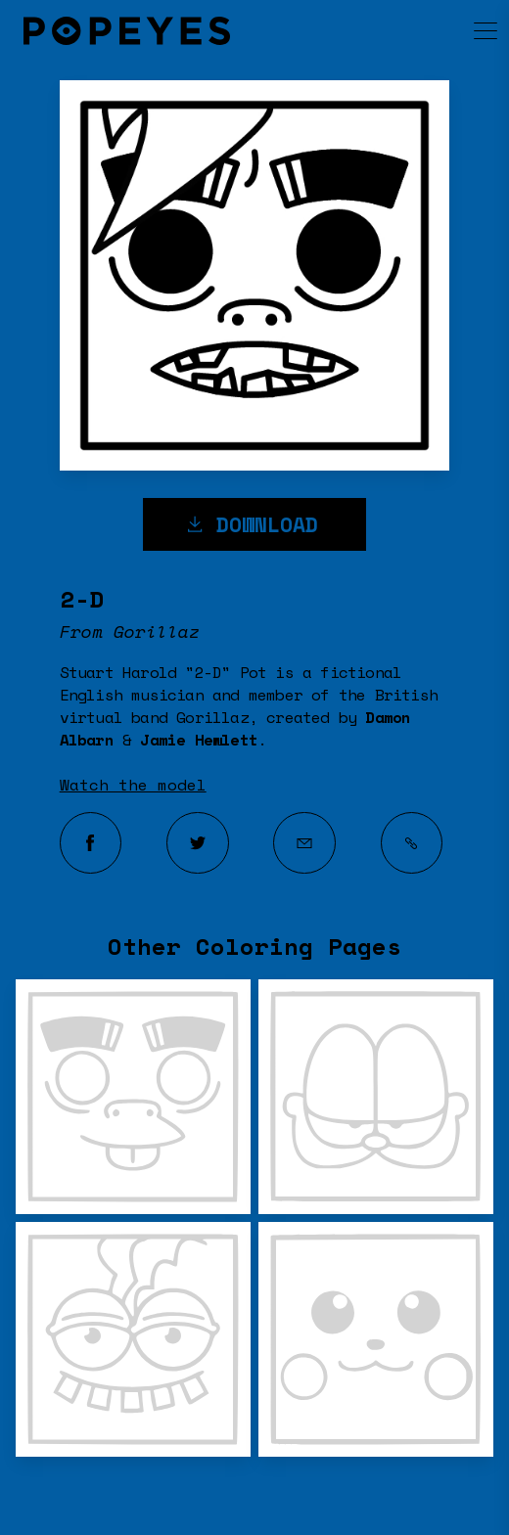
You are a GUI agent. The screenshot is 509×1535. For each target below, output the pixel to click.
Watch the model (133, 784)
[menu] (467, 30)
